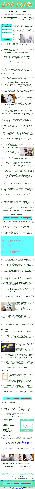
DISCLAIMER (31, 8)
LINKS (21, 8)
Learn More (18, 488)
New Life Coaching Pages (7, 480)
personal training (29, 443)
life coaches (31, 48)
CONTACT (27, 8)
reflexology (9, 444)
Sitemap (2, 480)
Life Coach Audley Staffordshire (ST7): (10, 17)
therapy (10, 65)
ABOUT (24, 8)
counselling (3, 447)
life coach (30, 30)
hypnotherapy (24, 441)
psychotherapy (7, 450)
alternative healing (22, 449)
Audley (19, 221)
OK (22, 488)
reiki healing (11, 443)
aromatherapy (24, 444)
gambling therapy (26, 442)
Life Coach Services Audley (10, 417)
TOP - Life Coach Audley (6, 471)
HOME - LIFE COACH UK (17, 476)
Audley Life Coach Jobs (12, 467)
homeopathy (11, 448)
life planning (29, 375)
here (13, 414)
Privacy (33, 480)
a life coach (25, 439)
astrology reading (5, 442)
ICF (20, 139)
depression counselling (24, 447)
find (5, 404)
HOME (18, 8)
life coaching (14, 412)
